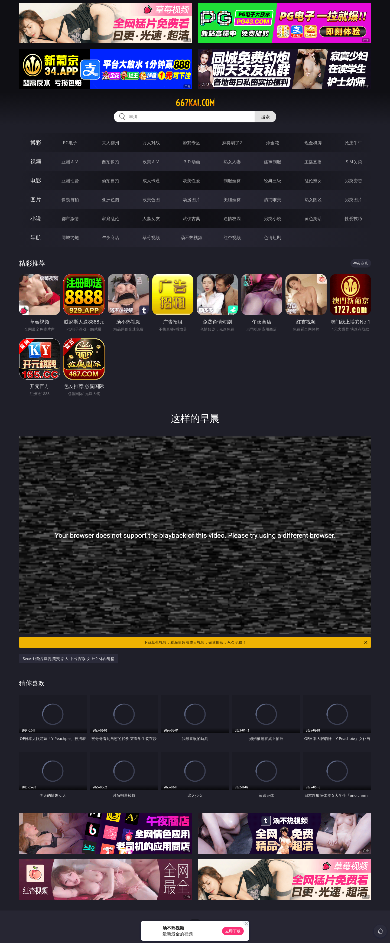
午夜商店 (110, 237)
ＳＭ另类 (353, 162)
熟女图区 (313, 200)
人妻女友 (151, 218)
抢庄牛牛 (353, 143)
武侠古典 (191, 218)
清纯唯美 (272, 200)
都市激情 (70, 218)
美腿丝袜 (232, 200)
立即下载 (232, 931)
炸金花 (272, 143)
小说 (35, 218)
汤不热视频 (191, 237)
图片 (35, 199)
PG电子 (70, 143)
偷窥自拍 (70, 200)
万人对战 (151, 143)
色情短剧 (272, 237)
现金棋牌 (313, 143)
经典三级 (272, 181)
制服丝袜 (232, 181)
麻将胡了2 (232, 143)
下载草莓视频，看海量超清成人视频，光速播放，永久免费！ (256, 642)
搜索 (265, 117)
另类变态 (353, 181)
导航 (35, 237)
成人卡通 (151, 181)
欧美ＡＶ (151, 162)
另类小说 (272, 218)
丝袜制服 (272, 162)
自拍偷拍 (110, 162)
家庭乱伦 (110, 218)
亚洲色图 (110, 200)
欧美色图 (151, 200)
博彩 (35, 142)
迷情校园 (232, 218)
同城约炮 (70, 237)
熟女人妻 (232, 162)
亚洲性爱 (70, 181)
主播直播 (313, 162)
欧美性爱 (191, 181)
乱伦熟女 (313, 181)
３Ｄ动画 (191, 162)
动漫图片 (191, 200)
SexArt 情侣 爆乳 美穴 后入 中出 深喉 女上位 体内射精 (68, 658)
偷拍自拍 (110, 181)
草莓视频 (151, 237)
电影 (35, 180)
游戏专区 (191, 143)
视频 (35, 161)
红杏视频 (232, 237)
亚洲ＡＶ (70, 162)
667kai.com (195, 102)
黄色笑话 (313, 218)
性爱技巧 (353, 218)
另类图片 (353, 200)
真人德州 (110, 143)
